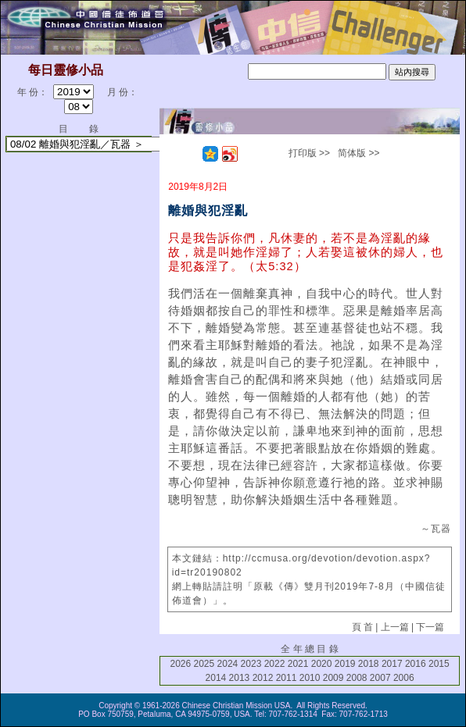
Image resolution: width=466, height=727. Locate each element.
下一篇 (430, 627)
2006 (403, 677)
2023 (251, 663)
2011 (286, 677)
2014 (216, 677)
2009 (333, 677)
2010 (310, 677)
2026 (180, 663)
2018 (368, 663)
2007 (380, 677)
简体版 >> (358, 153)
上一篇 (395, 627)
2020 (321, 663)
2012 (263, 677)
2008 (356, 677)
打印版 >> (309, 153)
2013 (239, 677)
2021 (298, 663)
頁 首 (362, 627)
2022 (274, 663)
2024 (227, 663)
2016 (415, 663)
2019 (345, 663)
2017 (392, 663)
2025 (204, 663)
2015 (439, 663)
